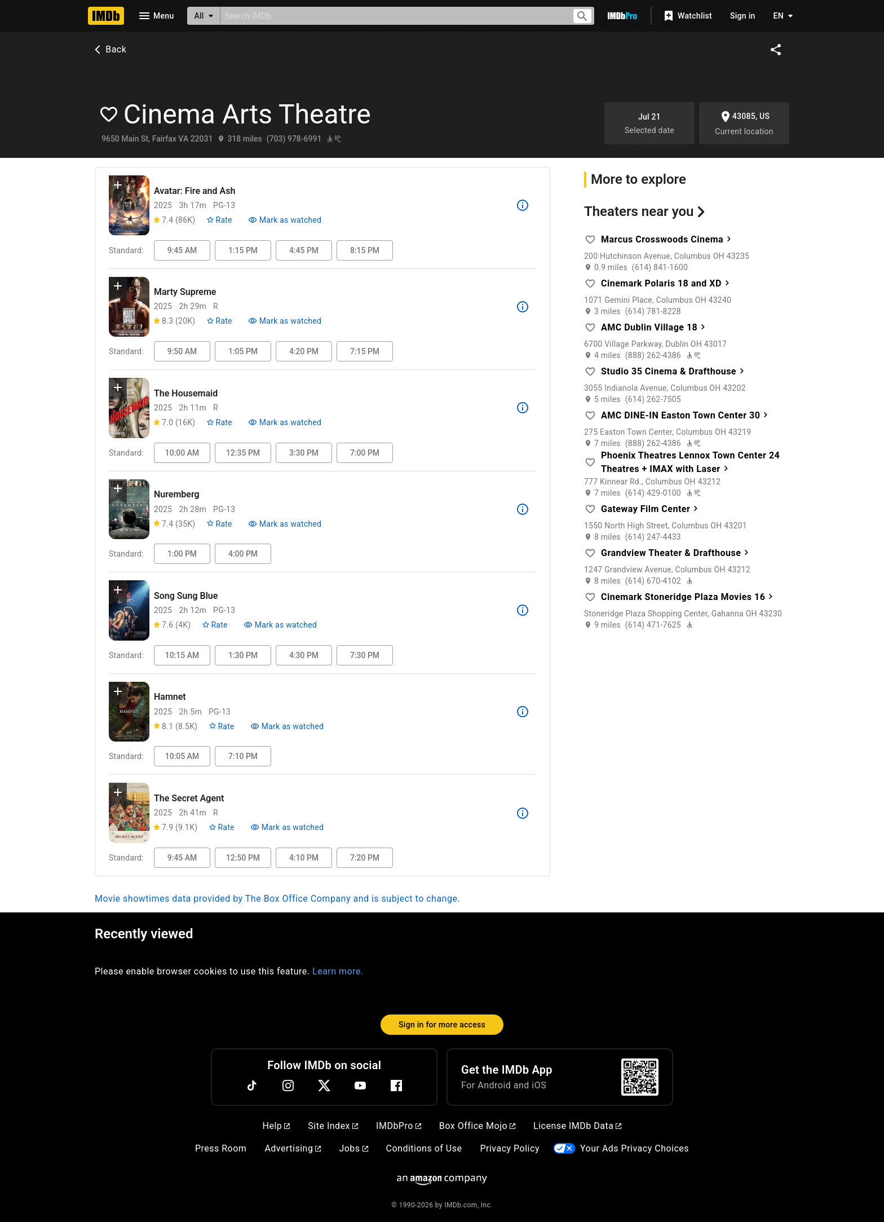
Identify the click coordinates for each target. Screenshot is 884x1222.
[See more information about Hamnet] (522, 711)
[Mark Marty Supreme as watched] (285, 321)
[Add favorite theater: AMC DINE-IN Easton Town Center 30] (590, 415)
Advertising (292, 1148)
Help (276, 1125)
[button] (118, 187)
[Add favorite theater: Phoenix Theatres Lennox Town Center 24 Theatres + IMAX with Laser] (590, 462)
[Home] (106, 16)
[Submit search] (582, 16)
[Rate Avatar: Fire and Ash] (219, 220)
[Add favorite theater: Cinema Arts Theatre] (109, 114)
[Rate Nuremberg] (219, 524)
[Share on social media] (775, 49)
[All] (203, 16)
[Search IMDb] (391, 15)
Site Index (333, 1125)
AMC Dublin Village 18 (655, 326)
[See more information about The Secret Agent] (522, 813)
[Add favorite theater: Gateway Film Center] (590, 509)
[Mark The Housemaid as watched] (285, 422)
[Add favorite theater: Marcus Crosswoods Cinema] (590, 239)
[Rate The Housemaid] (219, 422)
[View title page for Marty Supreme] (129, 307)
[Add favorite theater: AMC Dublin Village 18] (590, 327)
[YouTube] (360, 1085)
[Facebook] (396, 1085)
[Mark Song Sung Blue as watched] (280, 625)
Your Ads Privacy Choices (634, 1148)
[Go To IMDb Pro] (622, 16)
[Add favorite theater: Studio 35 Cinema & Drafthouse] (590, 371)
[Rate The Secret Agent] (221, 827)
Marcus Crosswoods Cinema (667, 238)
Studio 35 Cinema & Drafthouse (674, 370)
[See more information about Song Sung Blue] (522, 610)
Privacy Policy (510, 1148)
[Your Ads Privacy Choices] (564, 1148)
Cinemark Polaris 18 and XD (666, 282)
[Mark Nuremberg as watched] (285, 524)
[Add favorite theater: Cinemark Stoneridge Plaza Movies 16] (590, 597)
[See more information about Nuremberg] (522, 509)
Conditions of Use (424, 1148)
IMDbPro (398, 1125)
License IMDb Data (577, 1125)
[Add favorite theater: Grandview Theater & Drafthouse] (590, 553)
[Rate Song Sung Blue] (214, 625)
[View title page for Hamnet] (129, 712)
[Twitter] (324, 1085)
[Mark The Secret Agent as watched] (287, 827)
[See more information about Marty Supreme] (522, 306)
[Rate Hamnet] (221, 726)
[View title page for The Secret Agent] (129, 813)
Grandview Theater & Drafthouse (676, 552)
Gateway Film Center (651, 508)
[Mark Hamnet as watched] (287, 726)
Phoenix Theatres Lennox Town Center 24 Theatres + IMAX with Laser (690, 462)
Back (109, 49)
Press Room (220, 1148)
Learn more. (338, 971)
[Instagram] (288, 1085)
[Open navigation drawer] (156, 16)
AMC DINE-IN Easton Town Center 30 (686, 414)
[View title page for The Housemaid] (129, 408)
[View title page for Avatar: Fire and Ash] (129, 205)
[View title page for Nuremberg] (129, 509)
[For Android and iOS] (640, 1077)
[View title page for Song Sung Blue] (129, 610)
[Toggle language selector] (780, 16)
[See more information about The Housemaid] (522, 407)
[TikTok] (252, 1085)
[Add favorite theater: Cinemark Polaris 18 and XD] (590, 283)
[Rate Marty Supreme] (219, 321)
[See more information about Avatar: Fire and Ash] (522, 205)
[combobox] (391, 15)
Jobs (353, 1148)
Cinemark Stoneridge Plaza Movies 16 (688, 596)
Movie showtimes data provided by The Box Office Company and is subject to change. (277, 898)
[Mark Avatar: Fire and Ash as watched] (285, 220)
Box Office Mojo (477, 1125)
